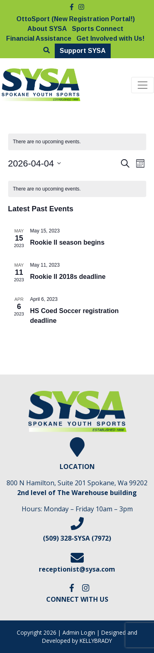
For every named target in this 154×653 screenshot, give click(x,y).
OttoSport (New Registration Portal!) (75, 18)
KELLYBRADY (96, 640)
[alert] (77, 189)
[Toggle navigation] (142, 85)
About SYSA (47, 28)
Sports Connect (97, 28)
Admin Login (78, 632)
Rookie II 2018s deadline (68, 276)
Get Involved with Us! (110, 38)
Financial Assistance (38, 38)
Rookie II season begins (67, 242)
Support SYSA (83, 50)
